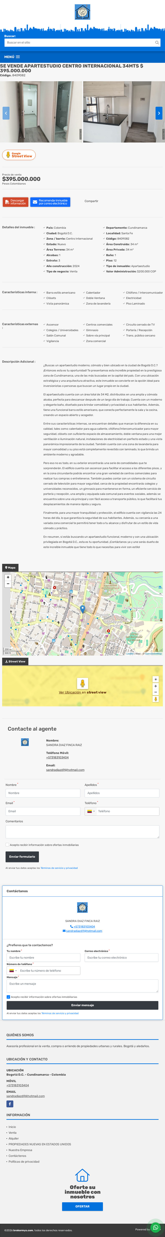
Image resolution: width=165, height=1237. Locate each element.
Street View (19, 155)
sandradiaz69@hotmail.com (65, 770)
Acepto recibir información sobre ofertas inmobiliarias (44, 845)
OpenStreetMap (153, 653)
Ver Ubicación (70, 692)
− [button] (8, 584)
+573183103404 (57, 757)
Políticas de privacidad (24, 1161)
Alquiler (14, 1138)
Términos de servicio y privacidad (59, 868)
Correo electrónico (97, 951)
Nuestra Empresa (20, 1150)
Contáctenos (17, 1156)
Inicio (12, 1127)
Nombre (12, 785)
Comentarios (14, 821)
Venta (13, 1133)
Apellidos (92, 785)
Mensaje (13, 977)
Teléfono (91, 803)
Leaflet (129, 653)
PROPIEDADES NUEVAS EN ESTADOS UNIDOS (40, 1144)
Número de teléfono (20, 964)
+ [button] (8, 578)
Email (10, 803)
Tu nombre (14, 951)
